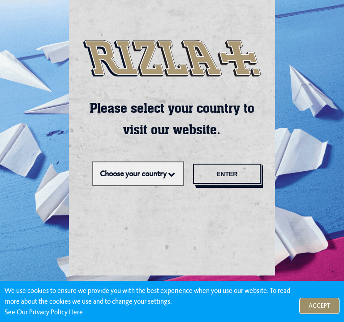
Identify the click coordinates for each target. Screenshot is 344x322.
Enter (228, 174)
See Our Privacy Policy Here (43, 312)
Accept (319, 305)
